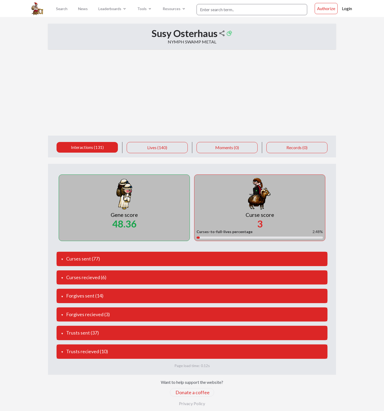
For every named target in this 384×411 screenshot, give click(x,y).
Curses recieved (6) (86, 277)
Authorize (326, 8)
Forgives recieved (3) (88, 314)
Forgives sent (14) (84, 296)
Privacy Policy (192, 403)
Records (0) (296, 147)
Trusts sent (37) (82, 333)
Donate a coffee (192, 392)
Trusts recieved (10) (87, 351)
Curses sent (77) (83, 259)
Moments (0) (227, 147)
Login (347, 8)
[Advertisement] (192, 95)
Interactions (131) (87, 147)
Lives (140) (157, 147)
